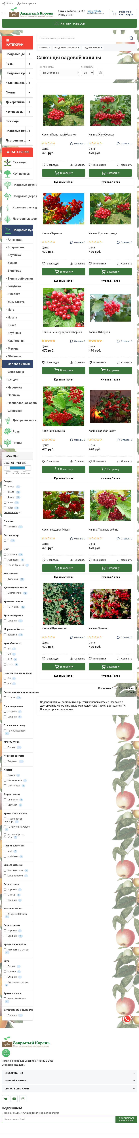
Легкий (12, 775)
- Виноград (12, 270)
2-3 (10, 678)
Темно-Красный (16, 565)
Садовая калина (92, 48)
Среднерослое (16, 875)
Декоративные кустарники (19, 102)
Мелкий (12, 895)
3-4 (10, 683)
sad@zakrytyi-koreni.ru (94, 12)
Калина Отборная (99, 332)
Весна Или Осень (15, 1000)
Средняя (13, 620)
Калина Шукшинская (54, 628)
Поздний (13, 711)
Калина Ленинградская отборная (62, 332)
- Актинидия (13, 239)
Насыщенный (15, 780)
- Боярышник (14, 247)
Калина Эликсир (98, 628)
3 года (12, 492)
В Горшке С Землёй (16, 915)
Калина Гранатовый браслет (59, 134)
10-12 (11, 664)
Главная (43, 48)
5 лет (11, 502)
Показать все (12, 512)
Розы (19, 64)
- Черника (12, 395)
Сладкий (13, 977)
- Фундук (11, 379)
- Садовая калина (17, 364)
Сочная (13, 747)
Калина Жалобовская (102, 134)
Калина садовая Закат (102, 430)
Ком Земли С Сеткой (16, 951)
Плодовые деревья (19, 54)
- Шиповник (13, 410)
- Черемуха (13, 387)
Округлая (13, 805)
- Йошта (10, 317)
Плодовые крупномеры (19, 131)
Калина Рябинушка (53, 430)
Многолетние (16, 593)
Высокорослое (16, 870)
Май (10, 851)
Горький (12, 966)
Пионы (19, 92)
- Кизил (10, 325)
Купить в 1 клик (63, 182)
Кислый (12, 971)
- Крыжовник (14, 340)
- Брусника (12, 255)
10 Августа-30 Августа (17, 828)
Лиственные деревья (19, 140)
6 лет (11, 508)
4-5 (10, 648)
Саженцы (12, 121)
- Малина (11, 348)
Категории (17, 152)
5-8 (10, 654)
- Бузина (11, 263)
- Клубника (12, 333)
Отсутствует (14, 785)
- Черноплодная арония (18, 403)
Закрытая (14, 761)
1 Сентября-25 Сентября (13, 820)
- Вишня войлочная (18, 278)
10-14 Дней (14, 607)
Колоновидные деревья (19, 83)
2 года (12, 486)
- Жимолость (14, 302)
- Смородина (14, 372)
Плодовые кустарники (19, 73)
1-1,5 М (12, 697)
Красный (13, 554)
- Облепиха (13, 356)
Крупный (13, 889)
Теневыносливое (15, 732)
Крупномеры (19, 112)
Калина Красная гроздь (103, 233)
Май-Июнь (13, 856)
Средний (13, 717)
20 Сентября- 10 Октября (14, 836)
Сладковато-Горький (16, 983)
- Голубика (12, 286)
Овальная (13, 799)
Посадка (13, 526)
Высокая (13, 634)
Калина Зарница (52, 233)
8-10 (10, 659)
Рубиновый (14, 560)
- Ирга (9, 309)
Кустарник (14, 579)
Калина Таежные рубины (104, 529)
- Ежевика (12, 294)
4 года (12, 497)
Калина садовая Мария (56, 529)
